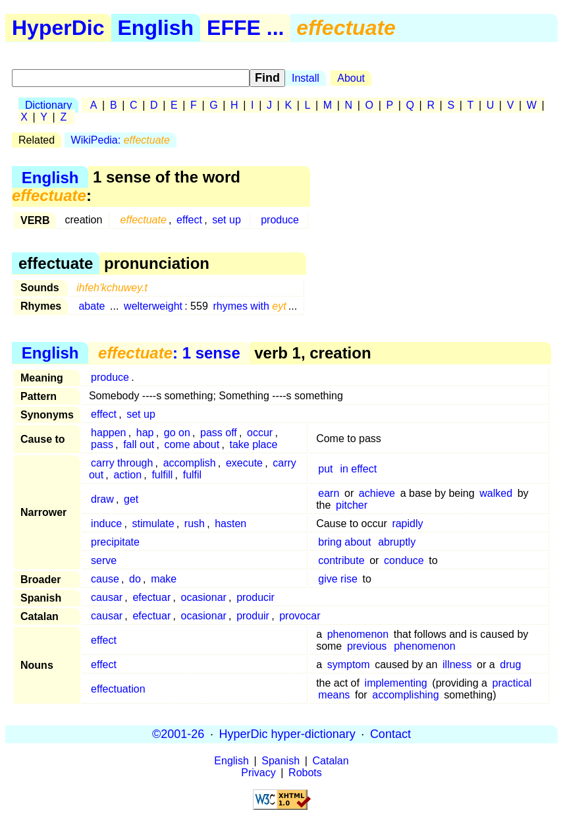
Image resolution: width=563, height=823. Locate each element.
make (163, 578)
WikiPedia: (120, 140)
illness (456, 664)
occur (260, 432)
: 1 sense (169, 353)
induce (106, 523)
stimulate (153, 523)
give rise (338, 578)
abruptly (397, 542)
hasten (230, 523)
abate (91, 306)
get (131, 499)
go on (177, 432)
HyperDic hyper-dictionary (287, 734)
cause (105, 578)
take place (253, 444)
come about (192, 444)
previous (367, 646)
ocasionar (203, 597)
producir (255, 597)
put (325, 468)
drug (510, 664)
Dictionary (48, 105)
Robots (305, 772)
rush (194, 523)
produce (280, 219)
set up (226, 219)
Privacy (258, 772)
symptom (348, 664)
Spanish (280, 760)
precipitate (115, 542)
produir (252, 615)
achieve (377, 493)
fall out (138, 444)
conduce (404, 560)
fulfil (192, 474)
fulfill (162, 474)
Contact (390, 734)
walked (495, 493)
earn (328, 493)
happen (108, 432)
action (127, 474)
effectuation (118, 689)
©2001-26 (178, 734)
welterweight (153, 306)
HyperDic (58, 28)
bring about (344, 542)
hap (145, 432)
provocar (299, 615)
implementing (396, 683)
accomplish (189, 462)
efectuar (151, 597)
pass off (218, 432)
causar (106, 597)
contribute (341, 560)
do (135, 578)
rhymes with (249, 306)
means (334, 694)
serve (104, 560)
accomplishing (405, 694)
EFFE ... (245, 28)
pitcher (351, 505)
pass (102, 444)
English (156, 28)
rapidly (407, 523)
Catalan (331, 760)
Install (305, 78)
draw (102, 499)
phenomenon (358, 634)
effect (189, 219)
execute (244, 462)
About (351, 78)
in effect (358, 468)
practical (512, 683)
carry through (122, 462)
